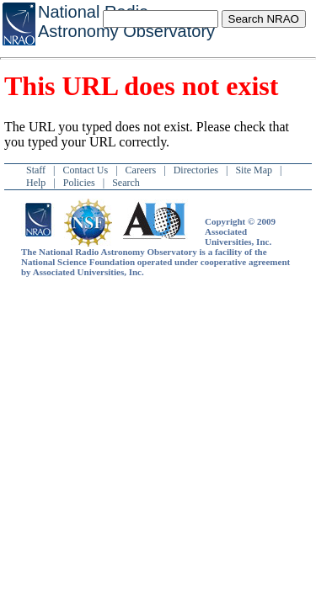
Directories (196, 170)
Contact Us (86, 170)
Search (126, 183)
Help (36, 183)
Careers (141, 170)
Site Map (253, 170)
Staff (36, 170)
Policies (79, 183)
